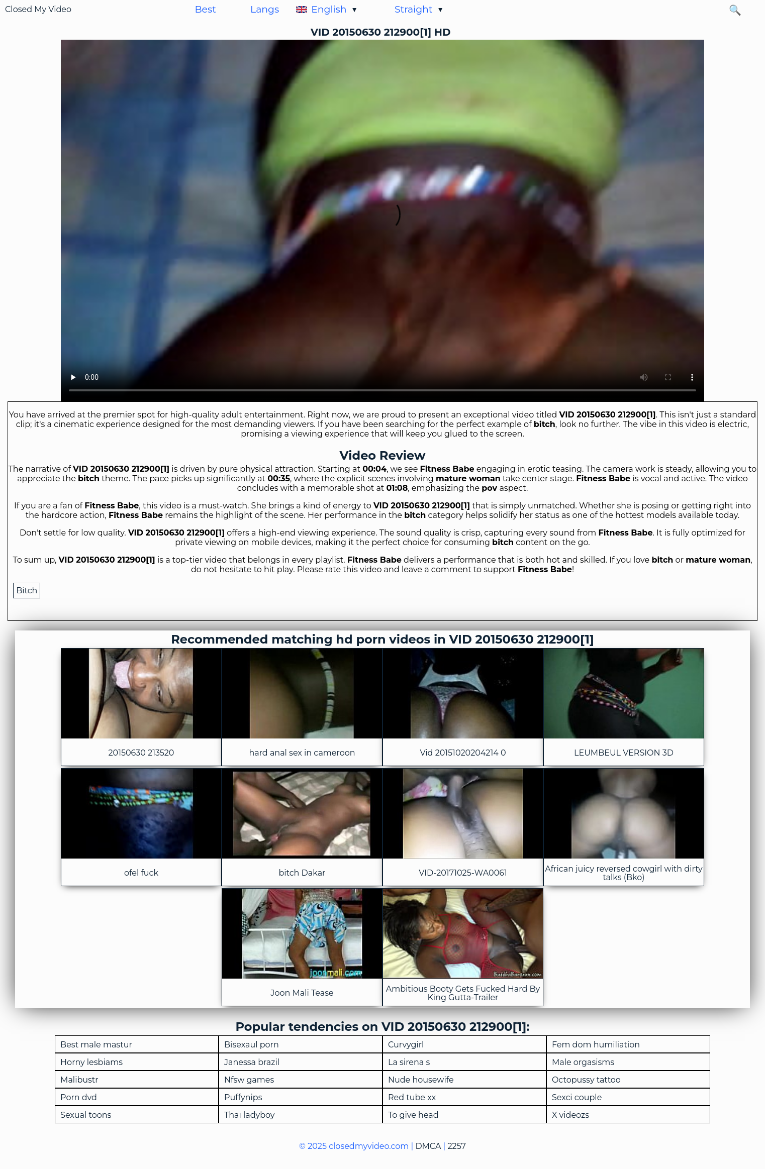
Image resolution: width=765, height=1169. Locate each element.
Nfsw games (249, 1080)
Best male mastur (96, 1045)
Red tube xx (412, 1098)
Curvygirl (406, 1045)
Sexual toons (85, 1115)
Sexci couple (577, 1098)
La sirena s (409, 1062)
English (328, 9)
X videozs (570, 1115)
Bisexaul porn (251, 1045)
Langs (264, 9)
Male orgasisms (583, 1062)
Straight (414, 9)
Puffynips (243, 1098)
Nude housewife (421, 1080)
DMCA (428, 1146)
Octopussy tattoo (586, 1080)
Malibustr (79, 1080)
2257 (457, 1146)
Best (205, 9)
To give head (413, 1115)
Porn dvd (78, 1098)
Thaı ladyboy (249, 1115)
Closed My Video (38, 9)
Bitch (26, 590)
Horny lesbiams (91, 1062)
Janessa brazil (251, 1062)
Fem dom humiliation (596, 1045)
